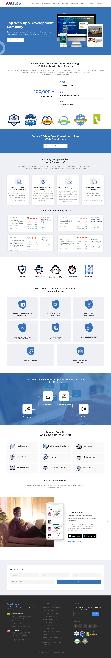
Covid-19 (56, 3)
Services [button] (35, 3)
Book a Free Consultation (55, 146)
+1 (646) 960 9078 (18, 640)
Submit (79, 582)
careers (90, 3)
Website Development (51, 616)
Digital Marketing (49, 628)
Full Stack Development (51, 619)
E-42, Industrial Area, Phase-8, (22, 618)
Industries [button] (45, 3)
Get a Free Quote (16, 40)
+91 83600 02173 (17, 623)
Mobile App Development (52, 607)
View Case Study (74, 541)
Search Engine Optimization (53, 631)
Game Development (50, 622)
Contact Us (100, 3)
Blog (82, 3)
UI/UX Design (48, 625)
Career (45, 634)
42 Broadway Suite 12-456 (21, 635)
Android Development (51, 613)
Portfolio (65, 3)
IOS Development (49, 610)
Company (74, 3)
